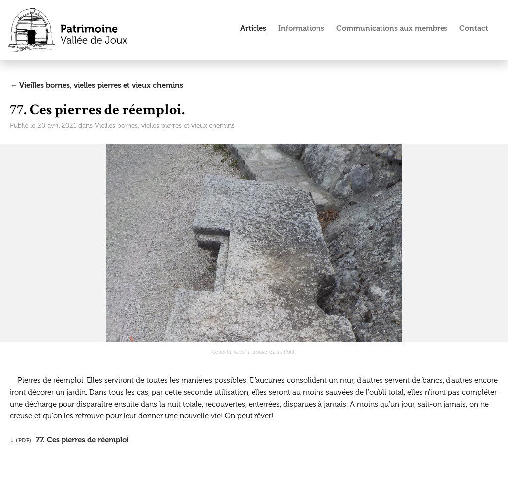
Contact (473, 28)
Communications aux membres (391, 28)
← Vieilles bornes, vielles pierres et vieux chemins (96, 85)
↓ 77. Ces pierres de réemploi (69, 439)
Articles (253, 28)
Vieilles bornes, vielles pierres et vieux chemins (165, 125)
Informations (301, 28)
